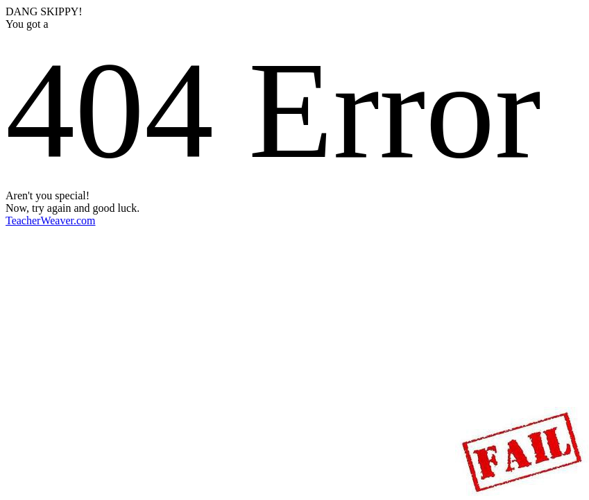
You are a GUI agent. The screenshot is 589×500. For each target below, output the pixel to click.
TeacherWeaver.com (51, 220)
